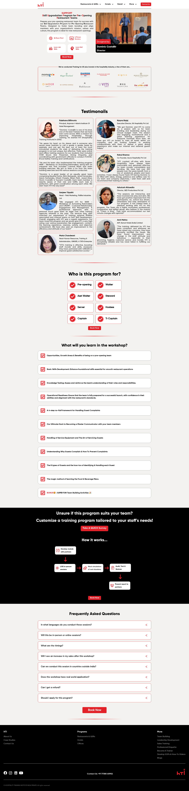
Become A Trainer (165, 751)
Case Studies (9, 740)
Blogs (159, 758)
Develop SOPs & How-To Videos (171, 754)
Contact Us (146, 4)
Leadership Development (168, 740)
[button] (91, 4)
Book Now (66, 57)
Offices (80, 743)
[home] (41, 4)
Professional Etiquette (166, 747)
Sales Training (163, 743)
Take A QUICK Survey (94, 528)
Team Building (163, 736)
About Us (8, 736)
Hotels (80, 740)
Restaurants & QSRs (86, 736)
